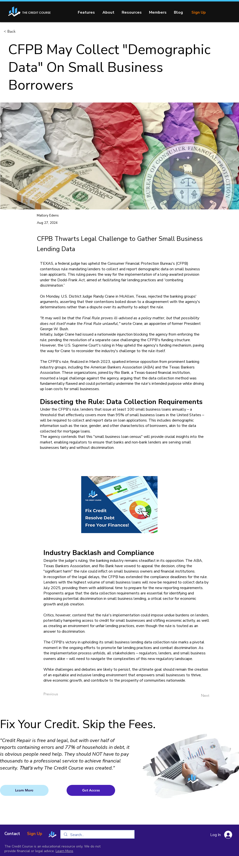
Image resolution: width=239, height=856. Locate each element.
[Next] (197, 696)
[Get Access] (91, 790)
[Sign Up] (198, 12)
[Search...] (97, 834)
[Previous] (59, 694)
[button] (131, 12)
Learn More (64, 851)
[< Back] (20, 31)
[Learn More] (24, 790)
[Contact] (12, 834)
